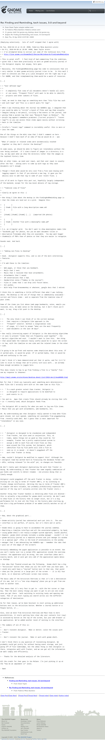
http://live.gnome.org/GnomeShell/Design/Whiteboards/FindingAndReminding (36, 54)
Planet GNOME (41, 725)
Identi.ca (39, 728)
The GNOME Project (8, 719)
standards (11, 739)
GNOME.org (99, 2)
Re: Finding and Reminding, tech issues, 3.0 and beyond (31, 688)
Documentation (25, 723)
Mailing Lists (40, 11)
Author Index (63, 695)
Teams (3, 725)
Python (39, 739)
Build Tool (24, 734)
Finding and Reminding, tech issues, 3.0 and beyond (29, 681)
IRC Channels (25, 728)
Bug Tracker (24, 730)
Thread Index (43, 695)
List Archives (50, 11)
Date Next (12, 695)
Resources (24, 719)
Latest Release (41, 723)
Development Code (26, 732)
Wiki (22, 725)
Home (31, 11)
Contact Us (5, 728)
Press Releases (41, 721)
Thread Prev (23, 695)
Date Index (54, 695)
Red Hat (23, 739)
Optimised (4, 739)
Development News (42, 726)
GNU (45, 739)
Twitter (39, 730)
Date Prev (4, 695)
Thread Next (32, 695)
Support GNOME (7, 726)
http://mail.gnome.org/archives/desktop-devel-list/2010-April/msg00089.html (34, 377)
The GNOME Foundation (9, 730)
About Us (4, 721)
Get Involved (5, 723)
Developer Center (26, 721)
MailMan (34, 739)
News (39, 719)
